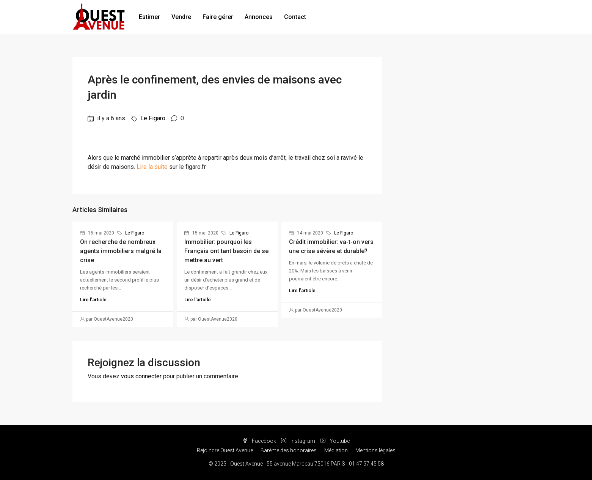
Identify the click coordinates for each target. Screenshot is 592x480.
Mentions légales (375, 450)
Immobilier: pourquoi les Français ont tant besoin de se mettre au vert (226, 251)
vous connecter (141, 376)
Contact (295, 16)
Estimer (149, 16)
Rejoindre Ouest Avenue (225, 450)
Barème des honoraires (289, 450)
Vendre (181, 16)
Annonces (259, 16)
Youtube (335, 441)
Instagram (298, 441)
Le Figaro (152, 118)
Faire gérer (218, 16)
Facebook (259, 441)
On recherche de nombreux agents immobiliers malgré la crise (121, 251)
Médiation (336, 450)
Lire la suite (152, 166)
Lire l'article (93, 299)
